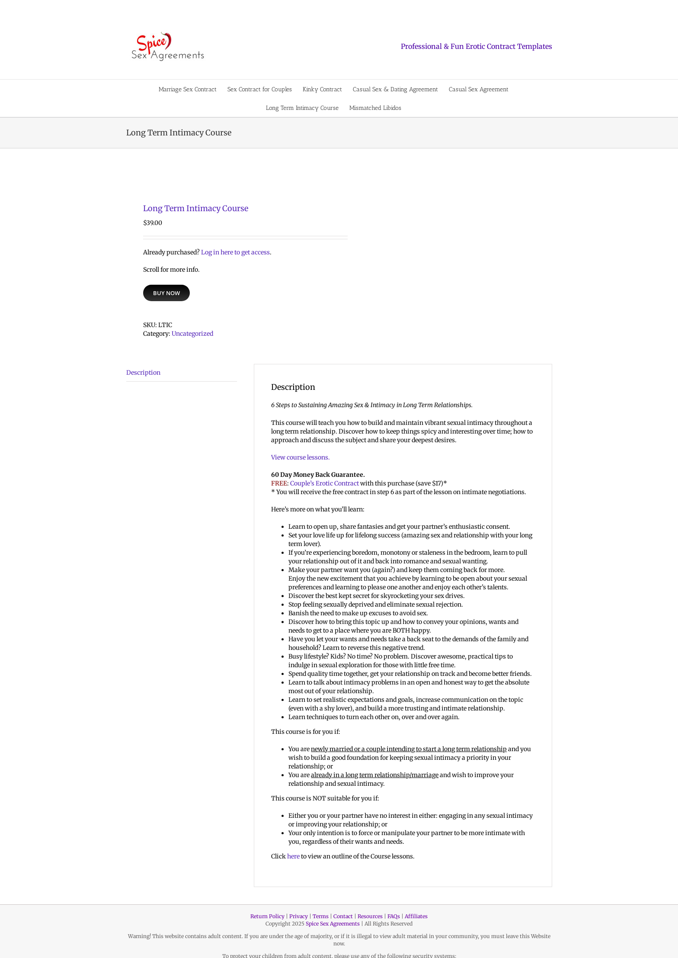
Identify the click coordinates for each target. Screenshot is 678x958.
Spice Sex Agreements (333, 923)
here (293, 856)
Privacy (298, 916)
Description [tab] (143, 372)
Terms (321, 916)
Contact (343, 916)
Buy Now (166, 293)
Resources (370, 916)
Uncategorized (192, 334)
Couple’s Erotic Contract (324, 483)
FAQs (393, 916)
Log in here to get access (235, 252)
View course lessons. (300, 457)
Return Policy (267, 916)
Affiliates (416, 916)
